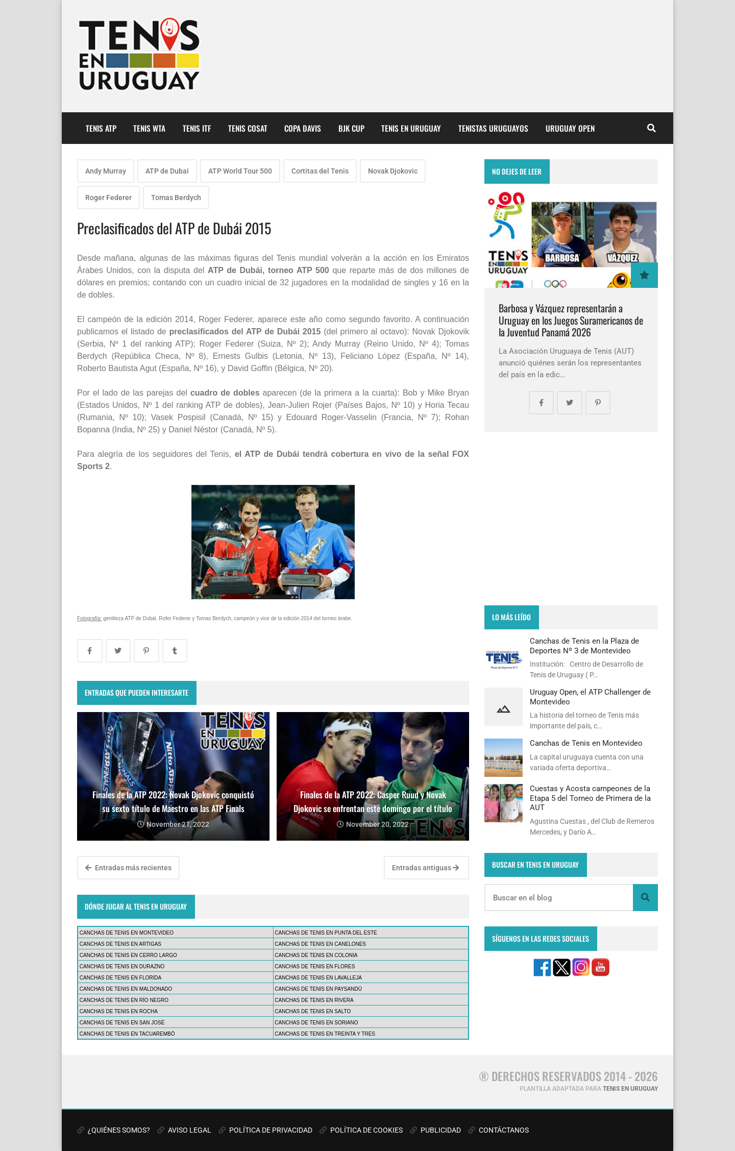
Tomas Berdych (176, 197)
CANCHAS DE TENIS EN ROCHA (119, 1011)
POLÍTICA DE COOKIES (361, 1130)
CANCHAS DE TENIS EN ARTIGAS (120, 944)
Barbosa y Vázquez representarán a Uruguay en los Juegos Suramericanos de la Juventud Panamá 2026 (571, 320)
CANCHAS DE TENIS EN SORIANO (316, 1022)
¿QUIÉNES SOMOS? (113, 1130)
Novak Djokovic (393, 171)
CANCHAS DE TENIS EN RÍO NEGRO (124, 1000)
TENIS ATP (101, 128)
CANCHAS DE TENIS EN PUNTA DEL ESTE (326, 933)
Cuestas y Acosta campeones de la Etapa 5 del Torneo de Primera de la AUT (590, 798)
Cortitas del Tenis (320, 171)
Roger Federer (108, 197)
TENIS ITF (197, 128)
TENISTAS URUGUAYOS (493, 128)
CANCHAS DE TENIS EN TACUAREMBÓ (127, 1034)
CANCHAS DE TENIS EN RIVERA (314, 1000)
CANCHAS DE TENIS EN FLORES (315, 966)
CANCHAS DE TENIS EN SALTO (313, 1011)
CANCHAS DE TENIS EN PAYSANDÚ (318, 989)
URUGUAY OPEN (570, 128)
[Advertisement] (571, 518)
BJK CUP (351, 128)
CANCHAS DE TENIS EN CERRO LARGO (128, 955)
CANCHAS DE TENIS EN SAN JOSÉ (122, 1022)
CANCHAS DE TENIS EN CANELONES (320, 944)
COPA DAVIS (302, 128)
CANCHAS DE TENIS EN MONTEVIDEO (127, 933)
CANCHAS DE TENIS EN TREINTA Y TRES (325, 1034)
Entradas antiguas (425, 868)
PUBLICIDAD (435, 1130)
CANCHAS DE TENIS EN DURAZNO (122, 966)
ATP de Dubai (167, 171)
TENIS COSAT (247, 128)
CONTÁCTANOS (498, 1130)
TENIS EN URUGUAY (411, 128)
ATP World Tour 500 (240, 171)
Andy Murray (105, 171)
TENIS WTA (149, 128)
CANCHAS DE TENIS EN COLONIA (316, 955)
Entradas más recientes (128, 868)
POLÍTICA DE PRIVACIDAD (265, 1130)
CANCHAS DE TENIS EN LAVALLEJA (318, 978)
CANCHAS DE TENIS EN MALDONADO (126, 989)
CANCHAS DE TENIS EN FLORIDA (120, 978)
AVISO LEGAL (184, 1130)
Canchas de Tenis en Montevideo (586, 743)
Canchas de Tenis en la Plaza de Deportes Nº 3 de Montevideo (584, 645)
